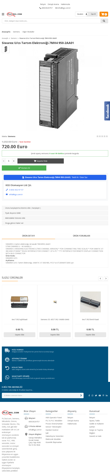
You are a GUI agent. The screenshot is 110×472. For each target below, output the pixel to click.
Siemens (16, 32)
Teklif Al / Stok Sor (54, 170)
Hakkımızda (65, 4)
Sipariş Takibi (94, 399)
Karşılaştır (36, 201)
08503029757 (45, 8)
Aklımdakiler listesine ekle (15, 211)
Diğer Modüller (28, 32)
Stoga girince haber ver (14, 216)
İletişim (43, 4)
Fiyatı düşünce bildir (13, 206)
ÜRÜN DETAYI (28, 228)
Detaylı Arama (53, 4)
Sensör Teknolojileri (53, 405)
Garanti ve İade (95, 414)
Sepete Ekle (39, 161)
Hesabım (80, 14)
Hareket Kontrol (52, 408)
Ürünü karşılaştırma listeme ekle (17, 201)
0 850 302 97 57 (16, 182)
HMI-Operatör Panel (54, 396)
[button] (106, 271)
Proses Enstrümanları (54, 402)
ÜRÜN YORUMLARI (81, 228)
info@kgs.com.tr (63, 8)
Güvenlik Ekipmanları (54, 420)
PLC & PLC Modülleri (54, 399)
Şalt (47, 411)
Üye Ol (93, 14)
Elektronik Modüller (53, 417)
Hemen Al (86, 161)
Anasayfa (6, 32)
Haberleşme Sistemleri (54, 414)
